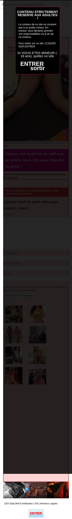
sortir (37, 68)
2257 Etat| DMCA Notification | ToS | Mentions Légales (31, 503)
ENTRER (32, 64)
